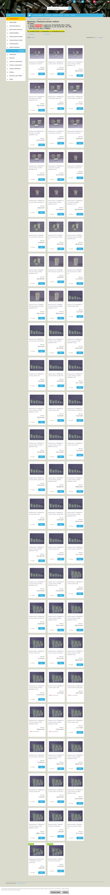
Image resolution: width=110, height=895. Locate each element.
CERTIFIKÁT (67, 15)
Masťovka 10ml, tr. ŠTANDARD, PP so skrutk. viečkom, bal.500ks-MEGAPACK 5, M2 (75, 63)
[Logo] (15, 8)
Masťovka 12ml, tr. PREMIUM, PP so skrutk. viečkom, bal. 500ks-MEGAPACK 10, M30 (74, 341)
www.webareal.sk (21, 883)
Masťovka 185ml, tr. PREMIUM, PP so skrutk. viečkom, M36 (75, 582)
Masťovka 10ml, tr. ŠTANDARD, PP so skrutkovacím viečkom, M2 (36, 63)
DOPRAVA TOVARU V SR (58, 15)
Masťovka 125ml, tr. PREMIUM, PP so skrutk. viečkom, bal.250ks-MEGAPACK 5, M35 (37, 583)
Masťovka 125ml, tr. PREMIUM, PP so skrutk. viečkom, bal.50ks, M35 (75, 548)
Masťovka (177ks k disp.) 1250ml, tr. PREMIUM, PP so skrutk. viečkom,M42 (36, 860)
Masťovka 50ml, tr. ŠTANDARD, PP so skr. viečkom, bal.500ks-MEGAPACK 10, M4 (56, 167)
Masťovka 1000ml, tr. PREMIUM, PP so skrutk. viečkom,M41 (55, 825)
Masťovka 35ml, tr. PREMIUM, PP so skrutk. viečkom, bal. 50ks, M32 (75, 409)
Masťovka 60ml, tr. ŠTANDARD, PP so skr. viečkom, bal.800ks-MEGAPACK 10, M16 (75, 202)
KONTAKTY (73, 15)
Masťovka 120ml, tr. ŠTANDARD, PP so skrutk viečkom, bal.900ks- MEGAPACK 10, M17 (55, 306)
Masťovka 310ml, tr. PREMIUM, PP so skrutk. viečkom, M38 (56, 686)
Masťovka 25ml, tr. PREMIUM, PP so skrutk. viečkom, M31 (36, 374)
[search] (69, 8)
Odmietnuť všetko (54, 892)
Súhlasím (65, 892)
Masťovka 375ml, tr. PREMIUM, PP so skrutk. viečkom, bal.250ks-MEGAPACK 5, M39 (56, 756)
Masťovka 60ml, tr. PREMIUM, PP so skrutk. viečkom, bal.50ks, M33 (36, 478)
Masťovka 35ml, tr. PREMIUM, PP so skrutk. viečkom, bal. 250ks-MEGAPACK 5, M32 (36, 445)
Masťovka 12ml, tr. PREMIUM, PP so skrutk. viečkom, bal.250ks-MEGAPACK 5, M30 (55, 341)
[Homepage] (30, 15)
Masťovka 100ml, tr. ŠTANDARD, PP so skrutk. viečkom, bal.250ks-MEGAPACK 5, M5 (74, 237)
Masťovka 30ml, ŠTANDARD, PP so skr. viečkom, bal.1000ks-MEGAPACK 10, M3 (37, 133)
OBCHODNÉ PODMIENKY (37, 15)
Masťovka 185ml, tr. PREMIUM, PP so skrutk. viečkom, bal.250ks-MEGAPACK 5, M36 (56, 618)
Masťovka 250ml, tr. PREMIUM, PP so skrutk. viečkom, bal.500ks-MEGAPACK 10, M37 (37, 687)
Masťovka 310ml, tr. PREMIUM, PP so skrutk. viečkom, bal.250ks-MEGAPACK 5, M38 (37, 722)
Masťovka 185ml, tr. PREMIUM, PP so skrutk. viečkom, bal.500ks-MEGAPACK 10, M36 (75, 618)
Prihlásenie (76, 2)
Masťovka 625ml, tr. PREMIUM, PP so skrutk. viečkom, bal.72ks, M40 (56, 790)
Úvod (28, 19)
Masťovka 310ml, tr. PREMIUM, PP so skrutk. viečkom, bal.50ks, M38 (75, 686)
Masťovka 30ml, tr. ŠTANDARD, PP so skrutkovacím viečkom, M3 (56, 97)
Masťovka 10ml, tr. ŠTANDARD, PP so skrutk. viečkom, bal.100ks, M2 (56, 63)
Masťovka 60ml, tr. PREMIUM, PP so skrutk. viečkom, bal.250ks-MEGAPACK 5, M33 (55, 479)
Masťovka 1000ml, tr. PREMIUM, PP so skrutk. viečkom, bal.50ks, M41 (74, 826)
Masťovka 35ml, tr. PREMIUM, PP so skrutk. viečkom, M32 (55, 409)
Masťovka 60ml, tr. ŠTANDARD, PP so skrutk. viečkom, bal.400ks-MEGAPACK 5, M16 (56, 202)
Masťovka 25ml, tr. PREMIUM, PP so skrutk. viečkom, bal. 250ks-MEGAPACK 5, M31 (74, 375)
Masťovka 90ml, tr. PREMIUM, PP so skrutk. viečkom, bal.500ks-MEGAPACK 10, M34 (36, 548)
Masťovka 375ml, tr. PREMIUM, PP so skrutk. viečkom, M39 (75, 721)
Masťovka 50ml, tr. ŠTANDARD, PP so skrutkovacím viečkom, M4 (56, 132)
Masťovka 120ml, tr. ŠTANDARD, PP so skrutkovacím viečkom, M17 (55, 271)
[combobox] (95, 37)
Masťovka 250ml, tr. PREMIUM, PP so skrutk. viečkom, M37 (37, 652)
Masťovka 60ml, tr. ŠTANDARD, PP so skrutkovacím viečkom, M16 (75, 167)
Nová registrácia (87, 2)
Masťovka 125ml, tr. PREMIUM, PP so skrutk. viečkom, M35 (56, 548)
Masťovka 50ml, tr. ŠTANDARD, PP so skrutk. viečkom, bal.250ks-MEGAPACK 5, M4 (36, 167)
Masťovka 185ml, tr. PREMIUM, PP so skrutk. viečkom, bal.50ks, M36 (37, 617)
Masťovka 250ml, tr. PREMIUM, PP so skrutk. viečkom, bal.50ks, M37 (56, 652)
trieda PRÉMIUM (32, 34)
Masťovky (33, 19)
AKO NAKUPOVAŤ (48, 15)
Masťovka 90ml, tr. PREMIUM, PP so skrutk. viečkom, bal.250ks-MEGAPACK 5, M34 (74, 514)
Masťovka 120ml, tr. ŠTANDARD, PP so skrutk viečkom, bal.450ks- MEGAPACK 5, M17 (36, 306)
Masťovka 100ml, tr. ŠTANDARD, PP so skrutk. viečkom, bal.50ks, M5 (55, 237)
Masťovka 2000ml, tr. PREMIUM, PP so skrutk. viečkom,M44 (55, 860)
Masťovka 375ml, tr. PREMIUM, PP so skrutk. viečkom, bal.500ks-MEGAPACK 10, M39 (75, 756)
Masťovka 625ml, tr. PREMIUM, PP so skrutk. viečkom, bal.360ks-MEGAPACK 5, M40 (75, 791)
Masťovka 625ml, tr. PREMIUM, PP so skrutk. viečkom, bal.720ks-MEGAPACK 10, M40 (37, 826)
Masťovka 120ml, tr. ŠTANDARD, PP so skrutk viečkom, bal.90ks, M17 (74, 271)
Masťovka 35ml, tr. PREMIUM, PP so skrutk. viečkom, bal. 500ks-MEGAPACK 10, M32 (55, 445)
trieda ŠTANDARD (47, 34)
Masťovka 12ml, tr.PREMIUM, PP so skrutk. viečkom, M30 (74, 305)
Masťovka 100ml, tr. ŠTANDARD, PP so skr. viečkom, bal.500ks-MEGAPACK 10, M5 (36, 271)
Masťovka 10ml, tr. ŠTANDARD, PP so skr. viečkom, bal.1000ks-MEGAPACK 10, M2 (36, 98)
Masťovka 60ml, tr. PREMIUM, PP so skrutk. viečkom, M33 (74, 444)
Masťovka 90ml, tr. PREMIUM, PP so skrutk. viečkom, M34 (36, 513)
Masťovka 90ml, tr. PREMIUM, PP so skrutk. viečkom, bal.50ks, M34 (55, 513)
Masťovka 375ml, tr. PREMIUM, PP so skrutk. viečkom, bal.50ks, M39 (37, 756)
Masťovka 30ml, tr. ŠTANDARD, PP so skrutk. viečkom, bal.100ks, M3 (75, 97)
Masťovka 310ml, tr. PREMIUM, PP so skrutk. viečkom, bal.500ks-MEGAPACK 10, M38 (56, 722)
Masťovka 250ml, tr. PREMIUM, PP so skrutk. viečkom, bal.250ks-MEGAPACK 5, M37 (75, 652)
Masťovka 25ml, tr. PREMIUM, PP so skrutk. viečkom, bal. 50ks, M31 (55, 374)
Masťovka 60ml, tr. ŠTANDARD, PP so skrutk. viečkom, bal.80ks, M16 (36, 201)
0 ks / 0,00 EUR (99, 2)
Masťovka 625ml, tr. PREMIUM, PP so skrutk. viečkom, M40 (37, 790)
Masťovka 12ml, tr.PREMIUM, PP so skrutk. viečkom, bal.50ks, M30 (36, 340)
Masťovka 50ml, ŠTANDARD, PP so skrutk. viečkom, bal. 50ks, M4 (75, 132)
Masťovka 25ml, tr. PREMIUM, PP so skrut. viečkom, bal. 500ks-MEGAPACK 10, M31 (36, 410)
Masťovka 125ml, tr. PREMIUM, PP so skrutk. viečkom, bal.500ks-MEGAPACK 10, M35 (56, 583)
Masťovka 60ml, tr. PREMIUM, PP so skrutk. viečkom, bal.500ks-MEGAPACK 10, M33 (74, 479)
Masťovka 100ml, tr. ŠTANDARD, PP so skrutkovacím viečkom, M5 (36, 236)
